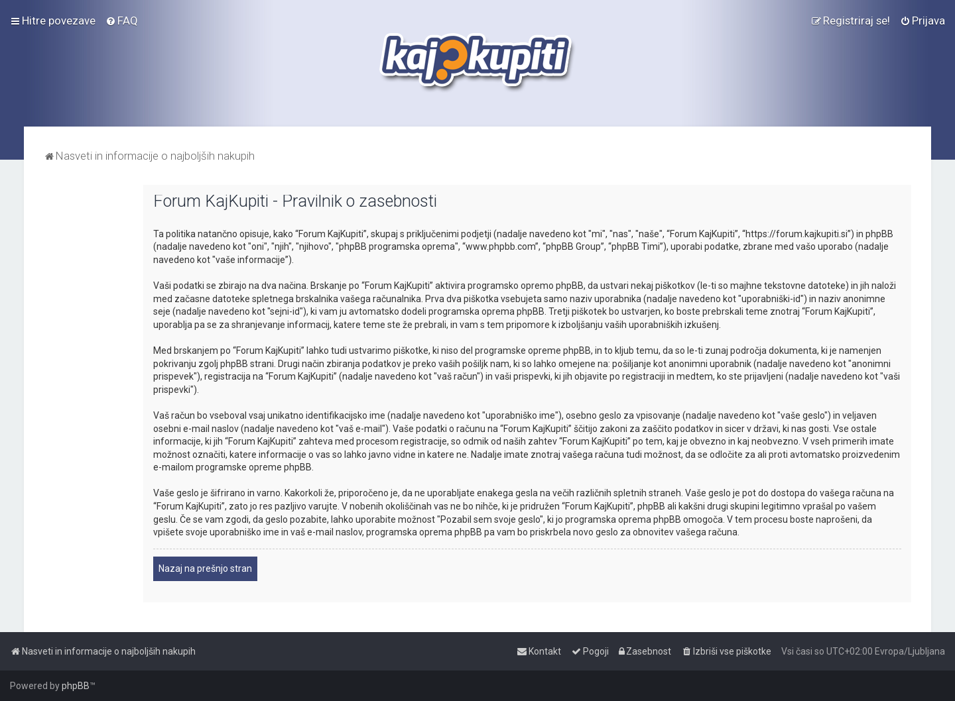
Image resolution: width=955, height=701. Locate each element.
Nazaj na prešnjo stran (205, 568)
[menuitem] (121, 20)
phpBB (76, 685)
